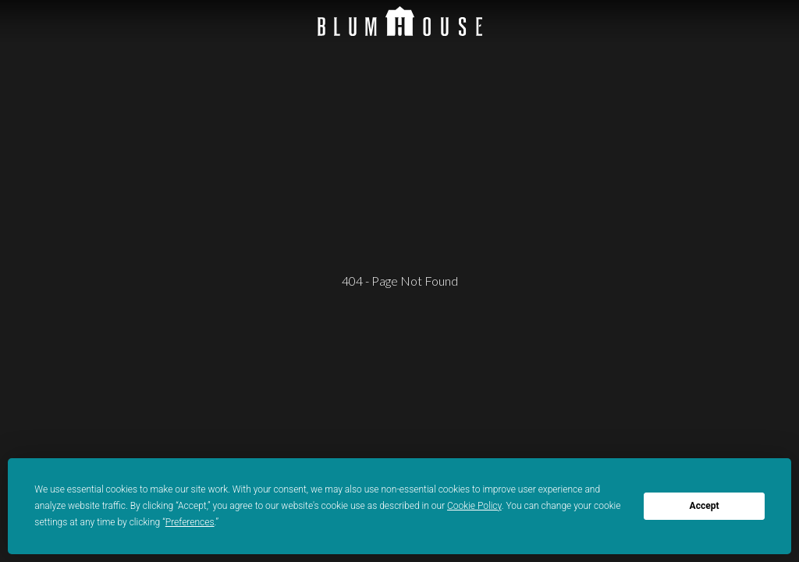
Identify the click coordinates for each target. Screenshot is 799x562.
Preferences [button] (190, 522)
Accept (704, 505)
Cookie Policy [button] (474, 505)
